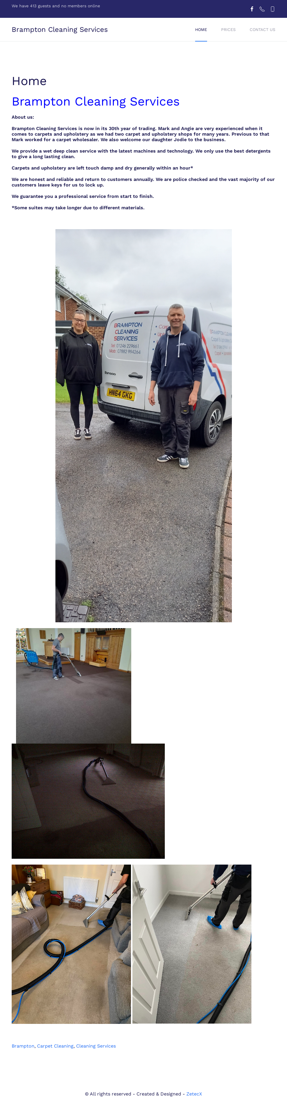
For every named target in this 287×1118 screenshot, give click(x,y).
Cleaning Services (96, 1046)
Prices (228, 29)
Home (201, 29)
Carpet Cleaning (55, 1046)
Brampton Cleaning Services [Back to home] (60, 29)
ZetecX (194, 1094)
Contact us (262, 29)
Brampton (23, 1046)
